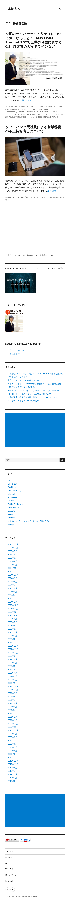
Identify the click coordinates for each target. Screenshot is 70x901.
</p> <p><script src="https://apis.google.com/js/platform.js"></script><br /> (35, 231)
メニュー (60, 9)
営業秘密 (17, 117)
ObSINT (38, 112)
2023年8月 (12, 619)
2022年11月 (13, 649)
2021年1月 (12, 720)
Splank (19, 114)
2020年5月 (12, 747)
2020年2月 (12, 757)
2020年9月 (12, 734)
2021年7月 (12, 700)
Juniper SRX (22, 112)
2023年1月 (12, 642)
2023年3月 (12, 636)
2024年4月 (12, 595)
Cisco (60, 107)
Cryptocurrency (14, 491)
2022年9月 (12, 656)
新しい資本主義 (36, 117)
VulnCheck (27, 114)
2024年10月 (13, 575)
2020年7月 (12, 741)
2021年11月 (13, 690)
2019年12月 (13, 761)
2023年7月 (12, 622)
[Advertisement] (35, 430)
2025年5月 (12, 551)
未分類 (11, 524)
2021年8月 (12, 697)
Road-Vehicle (13, 508)
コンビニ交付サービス (44, 114)
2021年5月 (12, 707)
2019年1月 (12, 774)
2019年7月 (12, 771)
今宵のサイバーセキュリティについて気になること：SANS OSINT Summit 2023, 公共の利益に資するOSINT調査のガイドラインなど (33, 40)
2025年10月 (13, 548)
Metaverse (12, 497)
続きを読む (27, 100)
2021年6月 (12, 703)
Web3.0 (11, 518)
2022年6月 (12, 666)
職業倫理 (55, 117)
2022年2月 (12, 680)
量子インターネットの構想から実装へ (24, 380)
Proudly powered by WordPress (27, 896)
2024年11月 (13, 571)
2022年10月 (13, 653)
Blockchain (12, 484)
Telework (11, 514)
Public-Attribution (15, 504)
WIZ (33, 114)
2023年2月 (12, 639)
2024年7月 (12, 585)
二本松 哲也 (12, 9)
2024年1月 (12, 602)
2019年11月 (13, 764)
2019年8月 (12, 768)
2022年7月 (12, 663)
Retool (45, 112)
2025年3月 (12, 558)
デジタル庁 (56, 114)
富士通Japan (26, 117)
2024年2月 (12, 598)
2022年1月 (12, 683)
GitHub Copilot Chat (40, 109)
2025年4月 (12, 555)
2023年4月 (12, 632)
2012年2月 (12, 781)
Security (21, 197)
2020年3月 (12, 754)
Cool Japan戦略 (11, 109)
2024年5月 (12, 592)
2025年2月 (12, 561)
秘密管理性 (47, 117)
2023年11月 (13, 609)
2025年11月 (13, 544)
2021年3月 (12, 713)
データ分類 (48, 197)
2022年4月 (12, 673)
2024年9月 (12, 578)
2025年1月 (12, 565)
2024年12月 (13, 568)
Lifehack (11, 494)
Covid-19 (12, 487)
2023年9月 (12, 615)
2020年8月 (12, 737)
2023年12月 (13, 605)
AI (9, 480)
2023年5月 (12, 629)
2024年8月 (12, 582)
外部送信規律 (14, 354)
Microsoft (31, 112)
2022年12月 (13, 646)
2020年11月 (13, 727)
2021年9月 (12, 693)
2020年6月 (12, 744)
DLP (28, 197)
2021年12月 (13, 686)
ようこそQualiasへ (16, 350)
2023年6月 (12, 626)
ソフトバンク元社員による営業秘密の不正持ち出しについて (33, 129)
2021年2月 (12, 717)
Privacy (11, 501)
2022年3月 (12, 676)
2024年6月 (12, 588)
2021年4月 (12, 710)
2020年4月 (12, 751)
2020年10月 (13, 730)
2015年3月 (12, 778)
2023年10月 (13, 612)
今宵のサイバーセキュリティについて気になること (37, 107)
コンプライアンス (36, 197)
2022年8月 (12, 659)
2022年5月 (12, 670)
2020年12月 (13, 724)
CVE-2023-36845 (24, 109)
